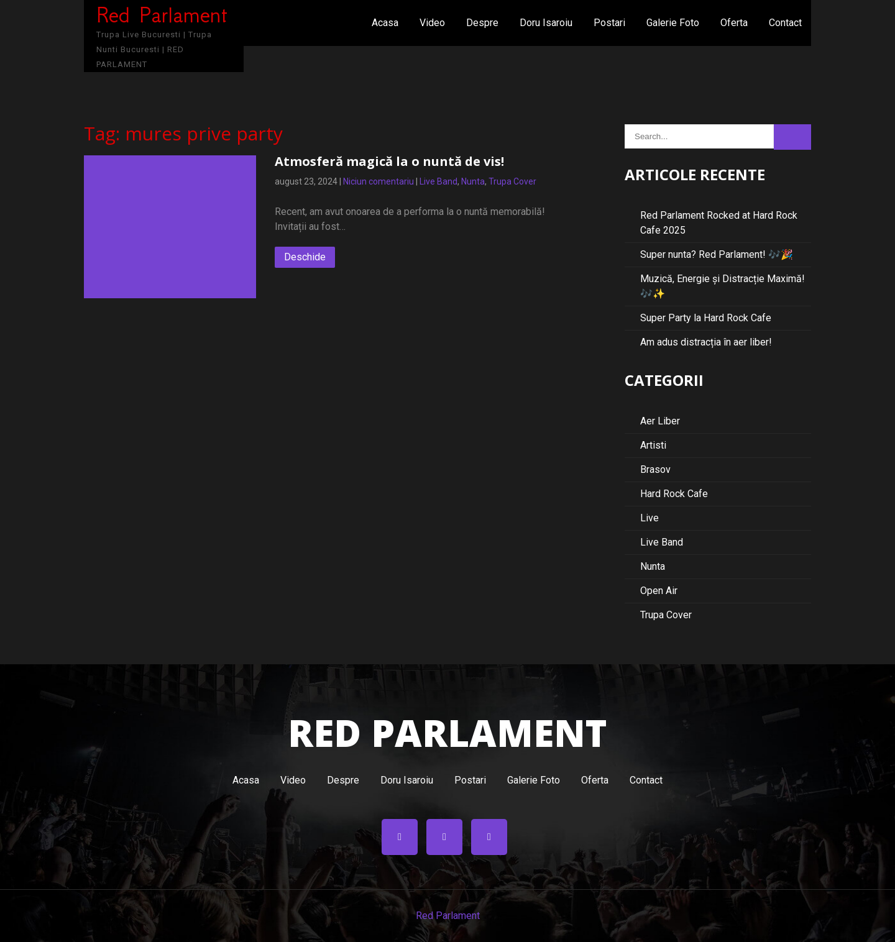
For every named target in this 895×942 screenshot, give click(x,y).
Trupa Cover (512, 181)
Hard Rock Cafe (674, 494)
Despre (482, 23)
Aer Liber (660, 421)
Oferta (734, 23)
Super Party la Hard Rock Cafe (705, 318)
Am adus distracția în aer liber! (706, 342)
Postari (609, 23)
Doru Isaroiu (546, 23)
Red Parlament (448, 915)
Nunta (473, 181)
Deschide (305, 257)
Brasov (655, 469)
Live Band (438, 181)
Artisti (653, 445)
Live (649, 518)
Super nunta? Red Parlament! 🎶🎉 (716, 254)
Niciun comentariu (378, 181)
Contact (785, 23)
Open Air (658, 591)
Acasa (385, 23)
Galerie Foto (672, 23)
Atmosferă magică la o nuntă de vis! (389, 161)
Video (432, 23)
